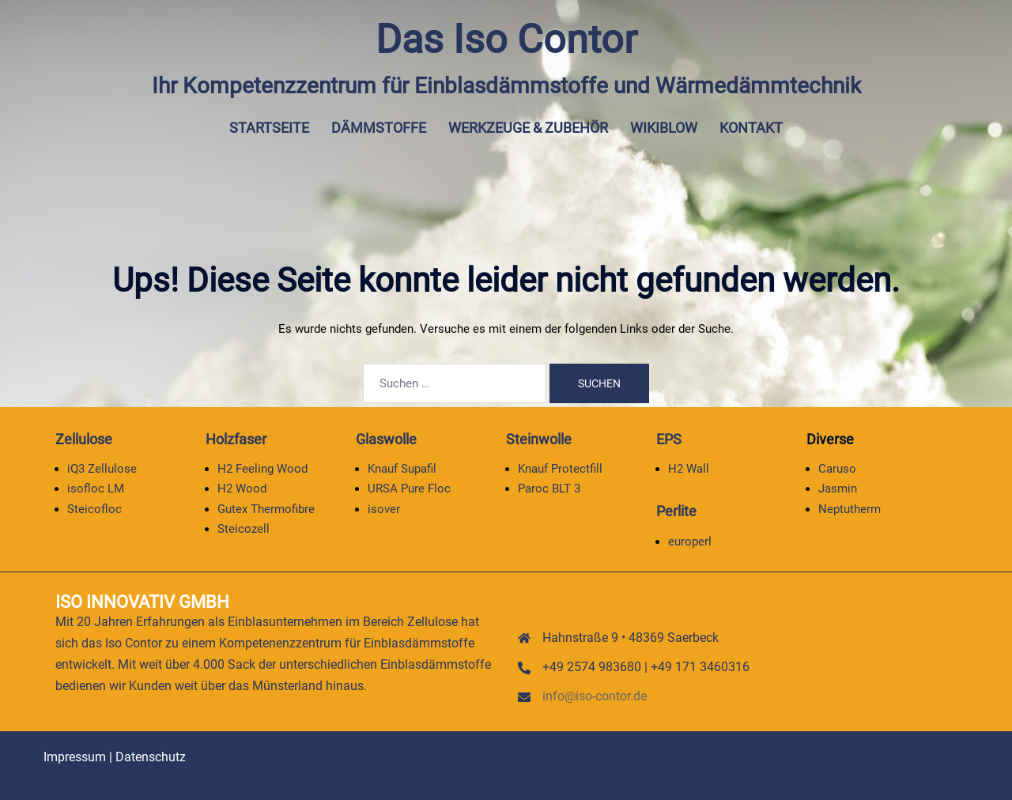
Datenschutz (150, 756)
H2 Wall (688, 469)
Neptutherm (849, 509)
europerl (690, 541)
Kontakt (751, 127)
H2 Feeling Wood (262, 469)
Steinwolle (539, 439)
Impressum (74, 756)
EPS (669, 439)
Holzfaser (236, 439)
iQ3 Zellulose (102, 469)
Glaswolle (386, 439)
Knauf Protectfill (560, 469)
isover (384, 509)
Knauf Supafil (402, 469)
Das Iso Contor (506, 39)
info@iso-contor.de (594, 696)
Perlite (676, 511)
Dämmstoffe (378, 127)
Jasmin (837, 488)
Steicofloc (94, 509)
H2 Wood (241, 488)
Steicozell (243, 529)
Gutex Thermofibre (266, 509)
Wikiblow (663, 127)
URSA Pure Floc (409, 488)
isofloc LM (95, 488)
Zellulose (83, 439)
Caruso (837, 469)
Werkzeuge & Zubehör (528, 127)
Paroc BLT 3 (549, 488)
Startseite (269, 127)
